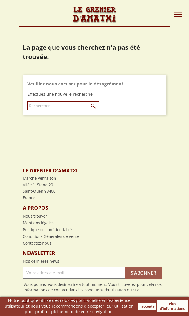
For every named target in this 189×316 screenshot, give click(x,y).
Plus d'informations (172, 306)
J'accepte (147, 306)
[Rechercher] (63, 105)
